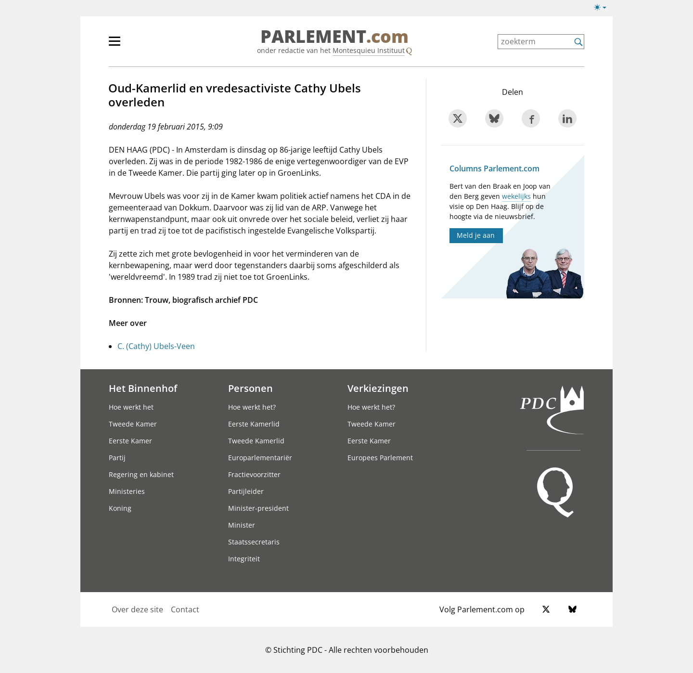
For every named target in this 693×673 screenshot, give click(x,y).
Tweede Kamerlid (256, 440)
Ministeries (127, 491)
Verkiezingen (378, 388)
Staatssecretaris (254, 541)
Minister (241, 525)
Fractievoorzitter (254, 474)
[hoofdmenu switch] (114, 45)
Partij (117, 457)
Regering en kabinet (141, 474)
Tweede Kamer (133, 423)
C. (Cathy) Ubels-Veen (156, 346)
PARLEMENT (334, 36)
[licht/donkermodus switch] (603, 7)
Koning (120, 508)
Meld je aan (476, 235)
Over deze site (137, 609)
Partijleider (246, 491)
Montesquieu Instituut (369, 50)
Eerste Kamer (130, 440)
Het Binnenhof (143, 388)
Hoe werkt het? (252, 407)
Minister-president (258, 508)
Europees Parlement (380, 457)
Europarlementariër (260, 457)
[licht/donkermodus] (603, 9)
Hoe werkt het (131, 407)
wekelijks (516, 196)
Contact (185, 609)
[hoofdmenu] (146, 45)
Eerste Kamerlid (254, 423)
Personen (250, 388)
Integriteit (244, 558)
